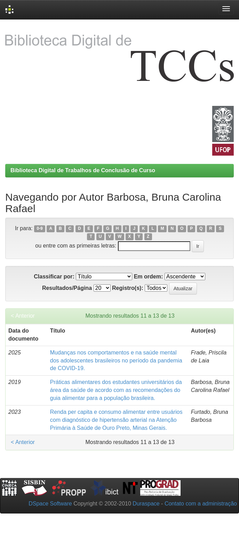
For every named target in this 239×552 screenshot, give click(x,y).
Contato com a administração (201, 504)
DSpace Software (50, 504)
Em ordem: (148, 276)
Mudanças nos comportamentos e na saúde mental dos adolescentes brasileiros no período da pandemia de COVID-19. (116, 360)
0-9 (39, 228)
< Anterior (23, 316)
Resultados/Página (67, 288)
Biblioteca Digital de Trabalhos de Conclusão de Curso (82, 170)
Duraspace (146, 504)
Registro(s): (127, 288)
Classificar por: (54, 276)
